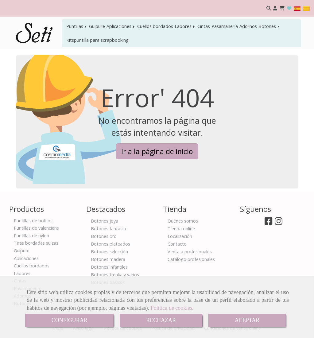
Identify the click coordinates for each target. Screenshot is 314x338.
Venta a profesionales (190, 251)
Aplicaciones (121, 26)
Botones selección (109, 251)
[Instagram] (278, 223)
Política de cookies (171, 308)
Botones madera (108, 259)
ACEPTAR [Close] (247, 320)
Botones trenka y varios (115, 275)
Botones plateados (110, 244)
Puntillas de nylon (31, 236)
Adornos (248, 26)
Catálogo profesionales (191, 259)
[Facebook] (268, 223)
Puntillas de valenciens (36, 228)
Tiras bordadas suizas (36, 243)
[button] (275, 8)
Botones (269, 26)
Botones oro (104, 236)
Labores (185, 26)
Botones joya (104, 221)
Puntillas (76, 26)
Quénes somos (183, 221)
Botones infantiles (109, 267)
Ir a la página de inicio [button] (157, 151)
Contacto (177, 244)
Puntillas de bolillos (33, 220)
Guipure (97, 26)
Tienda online (181, 228)
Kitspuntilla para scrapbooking (97, 40)
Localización (180, 236)
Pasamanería (224, 26)
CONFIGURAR (69, 320)
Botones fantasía (108, 228)
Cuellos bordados (155, 26)
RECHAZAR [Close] (161, 320)
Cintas (203, 26)
